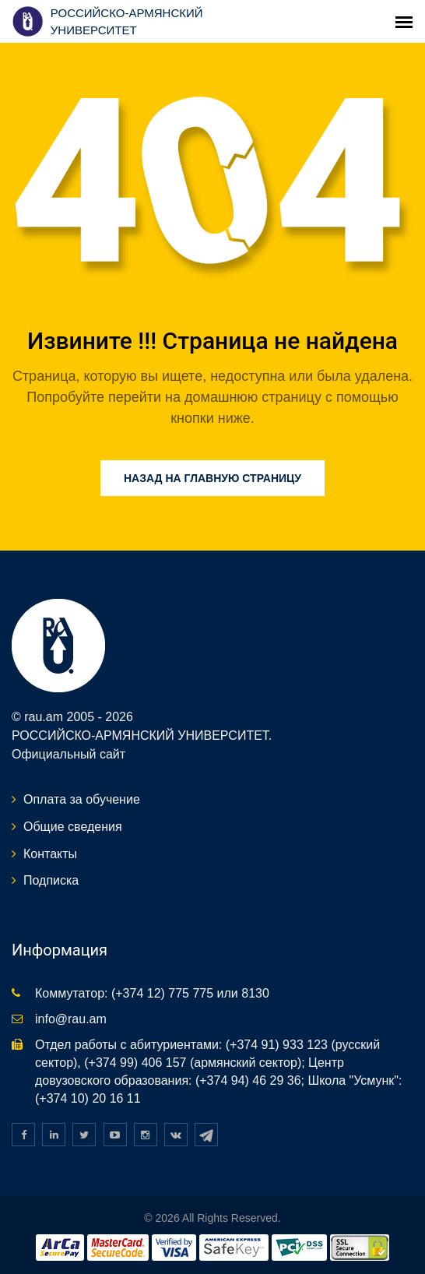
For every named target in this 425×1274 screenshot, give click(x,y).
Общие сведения (72, 826)
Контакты (50, 853)
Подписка (51, 880)
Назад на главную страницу (212, 478)
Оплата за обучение (81, 799)
